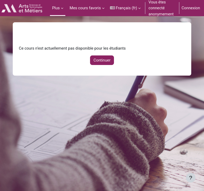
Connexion (190, 8)
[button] (125, 8)
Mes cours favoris (85, 8)
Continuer (102, 60)
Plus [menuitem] (56, 8)
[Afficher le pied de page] (191, 178)
